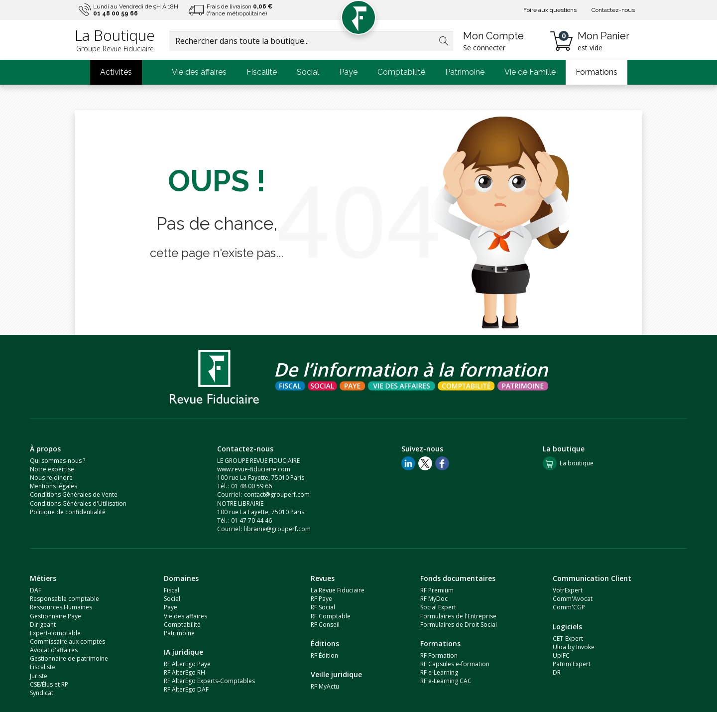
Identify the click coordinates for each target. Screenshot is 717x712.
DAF (35, 590)
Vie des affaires (199, 72)
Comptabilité (401, 72)
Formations (596, 72)
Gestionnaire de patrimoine (69, 658)
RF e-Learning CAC (446, 681)
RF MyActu (325, 686)
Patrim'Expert (572, 664)
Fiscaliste (42, 667)
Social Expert (438, 607)
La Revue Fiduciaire (337, 590)
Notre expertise (52, 469)
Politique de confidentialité (68, 512)
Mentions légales (53, 486)
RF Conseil (325, 624)
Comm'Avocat (573, 598)
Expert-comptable (55, 633)
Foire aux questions (550, 9)
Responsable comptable (64, 598)
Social (308, 72)
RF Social (323, 607)
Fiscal (171, 590)
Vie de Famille (530, 72)
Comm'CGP (569, 607)
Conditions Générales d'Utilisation (78, 503)
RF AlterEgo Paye (187, 664)
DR (557, 672)
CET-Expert (568, 638)
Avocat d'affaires (54, 650)
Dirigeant (43, 624)
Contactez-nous (613, 9)
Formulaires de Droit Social (458, 624)
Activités (116, 72)
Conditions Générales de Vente (74, 494)
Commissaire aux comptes (67, 641)
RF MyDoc (434, 598)
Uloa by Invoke (574, 647)
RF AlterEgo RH (184, 672)
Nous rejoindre (51, 477)
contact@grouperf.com (277, 494)
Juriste (38, 676)
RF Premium (437, 590)
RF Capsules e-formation (454, 664)
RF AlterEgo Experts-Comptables (209, 681)
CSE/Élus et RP (49, 684)
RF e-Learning (439, 672)
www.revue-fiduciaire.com (253, 469)
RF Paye (321, 598)
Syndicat (41, 693)
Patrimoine (464, 72)
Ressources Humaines (61, 607)
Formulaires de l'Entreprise (458, 616)
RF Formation (439, 655)
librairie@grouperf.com (277, 529)
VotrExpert (568, 590)
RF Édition (324, 655)
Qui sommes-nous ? (57, 460)
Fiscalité (261, 72)
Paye (348, 72)
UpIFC (561, 655)
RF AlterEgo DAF (186, 689)
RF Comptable (331, 616)
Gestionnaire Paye (55, 616)
